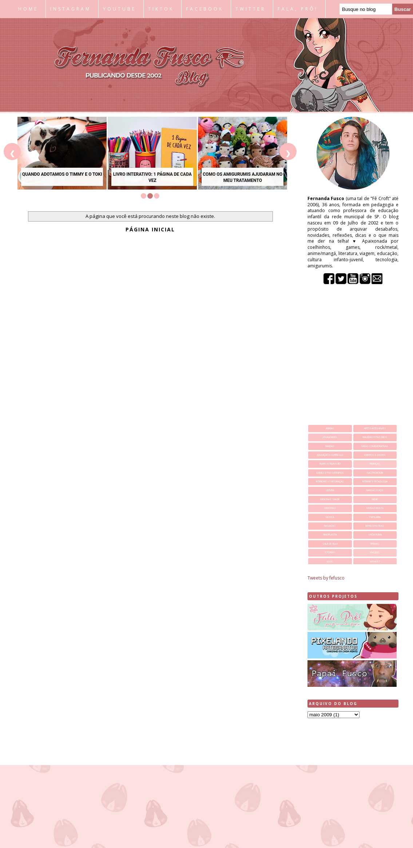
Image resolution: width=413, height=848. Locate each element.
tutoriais (330, 552)
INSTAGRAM (70, 9)
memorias (330, 508)
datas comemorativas (374, 446)
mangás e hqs (375, 490)
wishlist (375, 561)
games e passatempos (330, 472)
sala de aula (330, 543)
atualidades (330, 437)
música (330, 517)
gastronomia (375, 472)
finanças (375, 463)
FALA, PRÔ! (298, 9)
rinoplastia (330, 534)
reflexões (330, 525)
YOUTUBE (119, 9)
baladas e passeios (375, 437)
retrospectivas (374, 525)
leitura (330, 490)
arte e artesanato (375, 428)
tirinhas (375, 543)
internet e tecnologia (375, 481)
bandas (329, 446)
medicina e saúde (329, 499)
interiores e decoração (330, 481)
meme (375, 499)
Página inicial (150, 229)
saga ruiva (375, 534)
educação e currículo (330, 455)
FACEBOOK (204, 9)
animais (330, 428)
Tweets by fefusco (326, 578)
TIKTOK (161, 9)
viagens (375, 552)
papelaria (375, 517)
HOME (28, 9)
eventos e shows (375, 455)
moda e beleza (375, 508)
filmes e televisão (330, 463)
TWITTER (250, 9)
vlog (330, 561)
